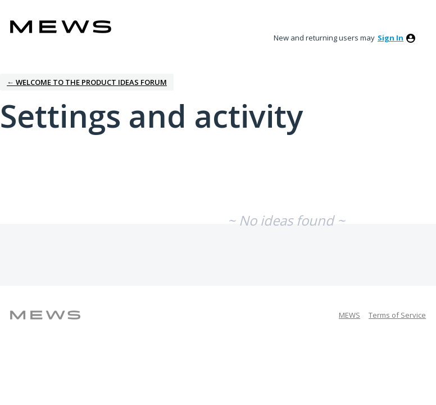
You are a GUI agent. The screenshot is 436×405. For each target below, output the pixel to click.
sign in (390, 38)
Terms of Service (397, 315)
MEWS (349, 315)
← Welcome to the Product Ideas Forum (87, 82)
